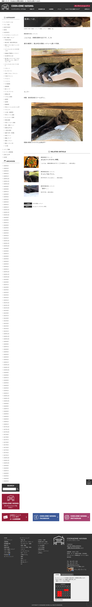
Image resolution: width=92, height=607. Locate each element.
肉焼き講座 (7, 120)
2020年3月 (6, 357)
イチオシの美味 (8, 96)
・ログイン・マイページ (43, 551)
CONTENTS (6, 32)
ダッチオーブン (8, 70)
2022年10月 (6, 276)
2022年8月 (6, 282)
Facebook (7, 554)
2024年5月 (6, 227)
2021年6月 (6, 318)
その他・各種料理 (9, 112)
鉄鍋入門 (6, 545)
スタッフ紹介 (7, 24)
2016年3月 (6, 481)
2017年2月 (6, 452)
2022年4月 (6, 292)
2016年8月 (6, 468)
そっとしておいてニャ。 (48, 174)
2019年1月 (6, 393)
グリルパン (7, 78)
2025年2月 (6, 204)
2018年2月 (6, 421)
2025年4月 (6, 199)
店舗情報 (6, 541)
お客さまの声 (7, 154)
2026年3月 (6, 171)
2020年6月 (6, 349)
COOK (25, 28)
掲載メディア (8, 138)
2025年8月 (6, 189)
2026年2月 (6, 173)
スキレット (49, 157)
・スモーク (22, 549)
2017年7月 (6, 439)
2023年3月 (6, 264)
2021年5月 (6, 320)
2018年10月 (6, 401)
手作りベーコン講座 (9, 114)
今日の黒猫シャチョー (38, 203)
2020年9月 (6, 341)
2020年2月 (6, 359)
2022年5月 (6, 289)
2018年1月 (6, 424)
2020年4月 (6, 354)
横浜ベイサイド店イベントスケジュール (12, 45)
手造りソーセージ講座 (10, 122)
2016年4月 (6, 478)
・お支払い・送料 (41, 539)
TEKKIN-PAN (8, 39)
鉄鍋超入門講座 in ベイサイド (12, 53)
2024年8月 (6, 220)
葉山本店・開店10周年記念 (11, 42)
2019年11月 (6, 367)
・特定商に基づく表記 (42, 541)
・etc (21, 563)
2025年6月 (6, 194)
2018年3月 (6, 419)
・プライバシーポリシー (43, 543)
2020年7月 (6, 346)
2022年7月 (6, 284)
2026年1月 (6, 176)
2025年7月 (6, 191)
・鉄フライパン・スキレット (26, 541)
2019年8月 (6, 375)
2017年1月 (6, 455)
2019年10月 (6, 370)
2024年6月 (6, 225)
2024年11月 (6, 212)
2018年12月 (6, 395)
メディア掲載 (7, 149)
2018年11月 (6, 398)
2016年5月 (6, 475)
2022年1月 (6, 300)
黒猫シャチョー (43, 28)
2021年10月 (6, 307)
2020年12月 (6, 333)
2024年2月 (6, 235)
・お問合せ (39, 552)
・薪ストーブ (23, 560)
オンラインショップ (8, 556)
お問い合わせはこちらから (73, 564)
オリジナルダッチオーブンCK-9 (12, 65)
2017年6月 (6, 442)
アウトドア (7, 109)
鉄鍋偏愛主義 (7, 543)
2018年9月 (6, 403)
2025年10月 (6, 183)
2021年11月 (6, 305)
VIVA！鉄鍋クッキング (33, 28)
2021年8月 (6, 313)
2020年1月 (6, 362)
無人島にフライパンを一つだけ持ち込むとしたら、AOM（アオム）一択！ (12, 60)
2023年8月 (6, 251)
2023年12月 (6, 240)
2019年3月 (6, 388)
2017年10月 (6, 432)
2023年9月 (6, 248)
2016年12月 (6, 457)
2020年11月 (6, 336)
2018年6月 (6, 411)
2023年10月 (6, 245)
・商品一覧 (22, 539)
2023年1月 (6, 269)
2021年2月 (6, 328)
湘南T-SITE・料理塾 (9, 132)
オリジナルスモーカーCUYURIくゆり (12, 50)
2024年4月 (6, 230)
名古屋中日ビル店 (9, 55)
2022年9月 (6, 279)
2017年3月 (6, 450)
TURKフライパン (9, 76)
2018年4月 (6, 416)
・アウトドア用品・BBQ (25, 547)
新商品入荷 (7, 94)
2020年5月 (6, 351)
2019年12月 (6, 364)
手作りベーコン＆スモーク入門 (12, 107)
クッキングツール (9, 91)
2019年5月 (6, 382)
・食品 (21, 558)
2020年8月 (6, 344)
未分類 (5, 157)
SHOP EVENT (7, 27)
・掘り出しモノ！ (24, 562)
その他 (6, 145)
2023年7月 (6, 253)
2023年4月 (6, 261)
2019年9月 (6, 372)
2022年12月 (6, 271)
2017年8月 (6, 437)
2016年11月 (6, 460)
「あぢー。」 (45, 188)
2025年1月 (6, 207)
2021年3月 (6, 326)
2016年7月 (6, 470)
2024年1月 (6, 238)
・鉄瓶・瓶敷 (23, 545)
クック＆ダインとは (8, 22)
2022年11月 (6, 274)
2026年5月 (6, 165)
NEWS (5, 29)
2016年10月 (6, 463)
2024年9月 (6, 217)
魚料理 (6, 101)
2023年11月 (6, 243)
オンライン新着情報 (8, 152)
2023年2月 (6, 266)
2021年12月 (6, 302)
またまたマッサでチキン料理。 (50, 159)
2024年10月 (6, 214)
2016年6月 (6, 473)
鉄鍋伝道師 (6, 547)
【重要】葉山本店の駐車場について (75, 547)
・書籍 (21, 556)
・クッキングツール (24, 551)
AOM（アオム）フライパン (11, 73)
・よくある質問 (40, 545)
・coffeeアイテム (24, 554)
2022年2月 (6, 297)
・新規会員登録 (40, 549)
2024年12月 (6, 209)
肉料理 (6, 99)
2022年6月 (6, 287)
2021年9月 (6, 310)
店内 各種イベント (9, 125)
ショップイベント (8, 539)
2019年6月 (6, 380)
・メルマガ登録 (40, 547)
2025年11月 (6, 181)
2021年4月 (6, 323)
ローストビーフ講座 (9, 117)
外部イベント (8, 135)
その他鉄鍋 (7, 83)
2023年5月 (6, 258)
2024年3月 (6, 233)
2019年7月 (6, 377)
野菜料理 (7, 104)
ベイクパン (7, 81)
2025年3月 (6, 202)
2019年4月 (6, 385)
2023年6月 (6, 256)
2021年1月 (6, 331)
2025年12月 (6, 178)
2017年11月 (6, 429)
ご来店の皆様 (8, 130)
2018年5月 (6, 413)
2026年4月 (6, 168)
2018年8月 (6, 406)
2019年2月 (6, 390)
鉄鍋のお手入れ (8, 127)
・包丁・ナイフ (23, 552)
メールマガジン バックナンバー (11, 35)
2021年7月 (6, 315)
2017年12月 (6, 426)
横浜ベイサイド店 (9, 143)
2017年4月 (6, 447)
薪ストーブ (7, 89)
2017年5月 (6, 444)
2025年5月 (6, 196)
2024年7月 (6, 222)
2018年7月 (6, 408)
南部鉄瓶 (7, 86)
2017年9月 (6, 434)
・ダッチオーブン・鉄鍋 (25, 543)
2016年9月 (6, 465)
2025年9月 (6, 186)
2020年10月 (6, 338)
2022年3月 (6, 295)
